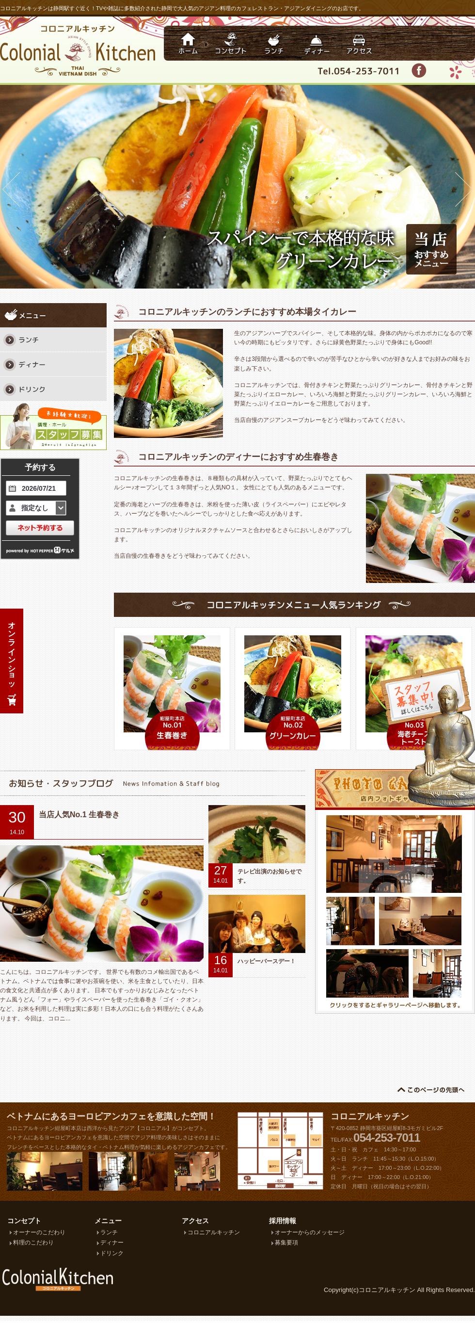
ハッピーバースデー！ (267, 961)
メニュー (108, 1221)
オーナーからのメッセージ (310, 1232)
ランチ (109, 1232)
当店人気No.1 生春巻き (79, 814)
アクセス (195, 1221)
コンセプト (24, 1221)
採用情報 (282, 1221)
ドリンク (112, 1253)
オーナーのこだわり (39, 1232)
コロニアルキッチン (370, 1116)
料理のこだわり (33, 1242)
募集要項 (286, 1242)
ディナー (112, 1242)
